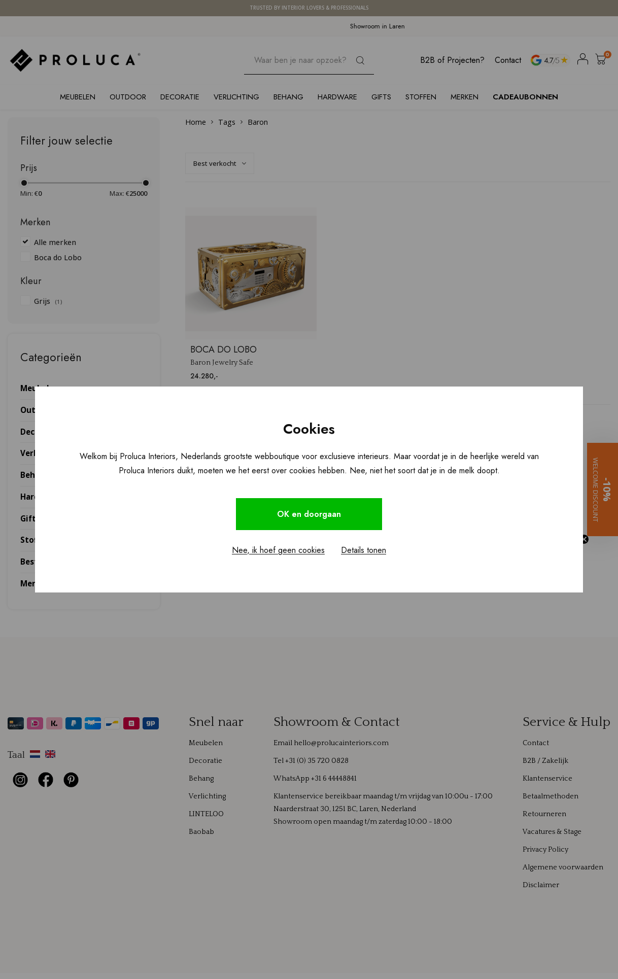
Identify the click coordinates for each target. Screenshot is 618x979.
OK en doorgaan (309, 514)
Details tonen (363, 550)
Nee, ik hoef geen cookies (278, 550)
